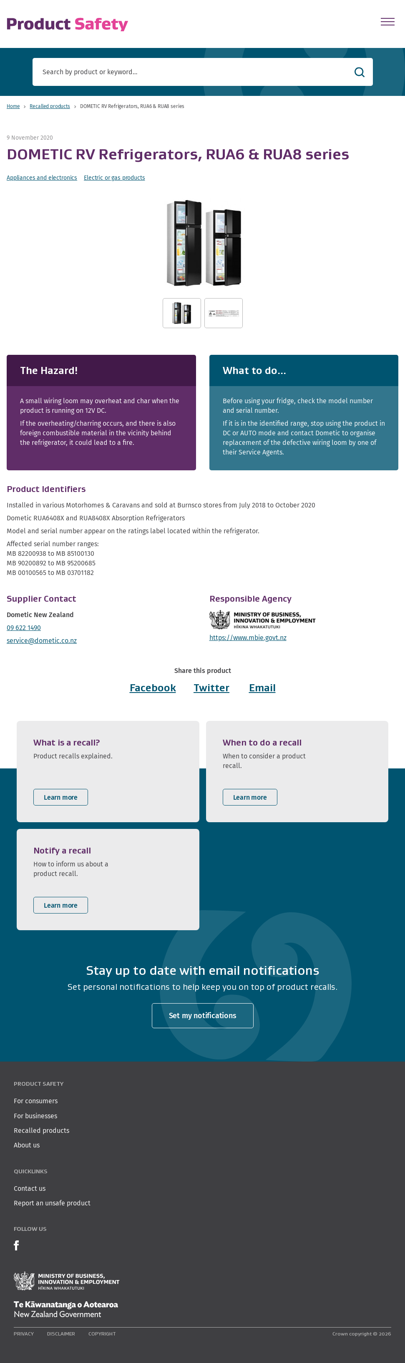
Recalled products (50, 106)
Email (262, 687)
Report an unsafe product (52, 1203)
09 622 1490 (24, 628)
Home (13, 106)
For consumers (36, 1101)
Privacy (24, 1333)
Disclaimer (61, 1333)
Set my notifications (202, 1015)
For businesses (35, 1116)
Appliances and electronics (42, 177)
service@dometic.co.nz (42, 640)
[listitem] (108, 771)
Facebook (153, 687)
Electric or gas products (114, 177)
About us (27, 1145)
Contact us (29, 1188)
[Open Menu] (388, 22)
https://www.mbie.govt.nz (248, 638)
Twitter (211, 687)
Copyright (102, 1333)
